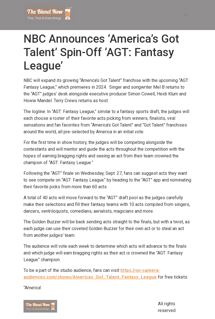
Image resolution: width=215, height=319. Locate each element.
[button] (185, 15)
